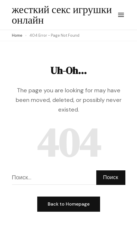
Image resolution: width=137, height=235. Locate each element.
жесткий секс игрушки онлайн (62, 14)
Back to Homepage (69, 204)
